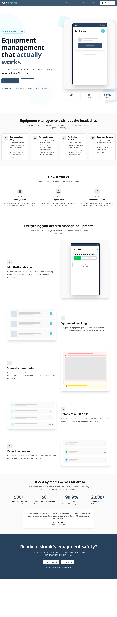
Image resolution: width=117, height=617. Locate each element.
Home (62, 3)
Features (69, 3)
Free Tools (83, 3)
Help (89, 3)
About (76, 3)
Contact (95, 3)
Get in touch (27, 81)
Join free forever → (10, 81)
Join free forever (107, 3)
